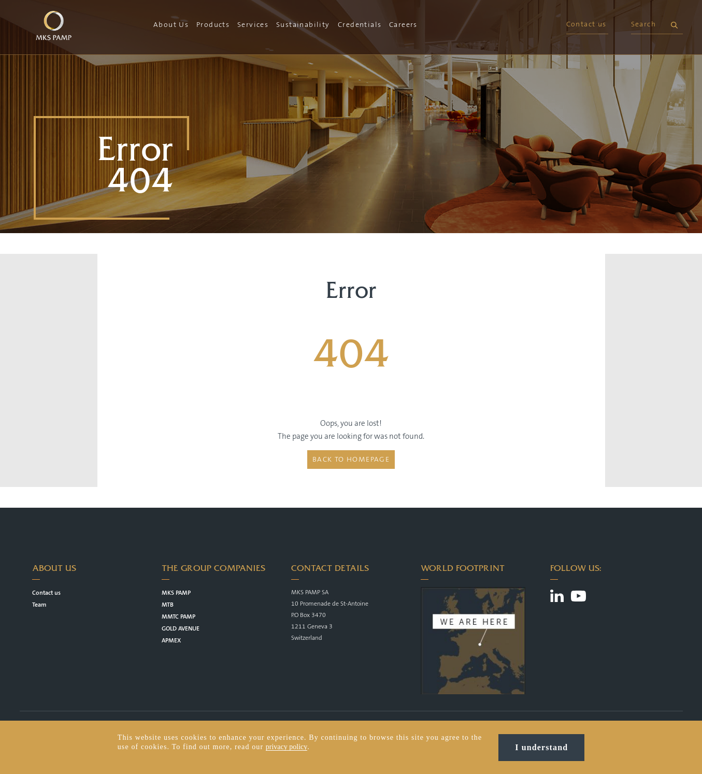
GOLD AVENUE (180, 628)
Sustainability (303, 25)
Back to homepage (351, 459)
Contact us (586, 24)
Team (39, 604)
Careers (403, 25)
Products (213, 25)
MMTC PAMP (178, 616)
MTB (168, 604)
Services (252, 25)
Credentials (359, 25)
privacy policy (286, 747)
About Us (171, 25)
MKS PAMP (176, 593)
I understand (541, 747)
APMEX (171, 640)
